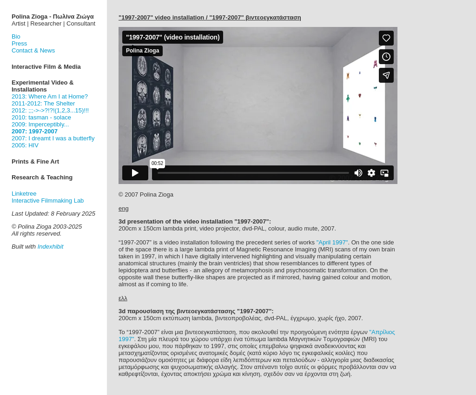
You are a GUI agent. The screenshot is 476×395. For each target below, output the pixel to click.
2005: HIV (25, 145)
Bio (16, 36)
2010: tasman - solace (41, 117)
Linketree (24, 193)
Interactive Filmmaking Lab (48, 200)
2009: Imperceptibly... (40, 124)
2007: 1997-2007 (35, 131)
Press (19, 43)
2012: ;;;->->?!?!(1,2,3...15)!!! (50, 110)
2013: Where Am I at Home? (50, 96)
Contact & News (33, 50)
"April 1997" (332, 242)
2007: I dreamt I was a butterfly (53, 138)
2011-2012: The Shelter (43, 103)
